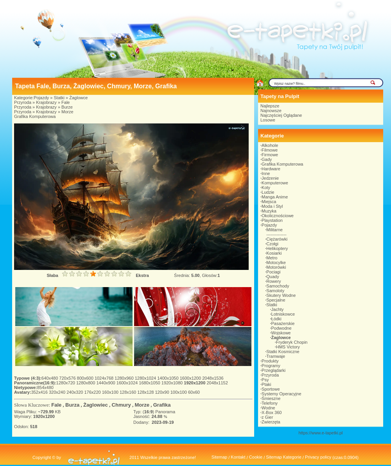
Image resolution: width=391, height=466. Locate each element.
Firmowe (270, 154)
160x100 (111, 392)
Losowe (267, 120)
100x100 (179, 392)
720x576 (68, 378)
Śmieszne (271, 398)
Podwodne (281, 328)
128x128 (146, 392)
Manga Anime (275, 197)
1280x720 (66, 382)
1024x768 (105, 378)
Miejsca (269, 201)
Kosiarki (274, 253)
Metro (271, 257)
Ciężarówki (276, 239)
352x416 (40, 392)
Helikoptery (277, 248)
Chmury (121, 405)
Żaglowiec (95, 405)
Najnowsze (271, 110)
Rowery (273, 281)
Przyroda (22, 102)
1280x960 (125, 378)
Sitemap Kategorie (283, 457)
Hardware (271, 168)
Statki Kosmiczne (282, 351)
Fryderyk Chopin (292, 342)
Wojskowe (281, 332)
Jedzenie (270, 178)
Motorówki (276, 267)
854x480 (45, 387)
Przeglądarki (273, 370)
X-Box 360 (272, 412)
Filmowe (270, 150)
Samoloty (275, 290)
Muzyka (269, 211)
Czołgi (272, 243)
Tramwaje (275, 356)
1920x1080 (172, 382)
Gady (267, 159)
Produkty (270, 361)
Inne (266, 173)
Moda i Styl (272, 206)
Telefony (270, 403)
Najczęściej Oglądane (281, 115)
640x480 (50, 378)
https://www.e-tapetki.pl (320, 432)
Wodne (268, 407)
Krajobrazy (46, 102)
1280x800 (86, 382)
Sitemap (219, 457)
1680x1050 (150, 382)
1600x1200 (191, 378)
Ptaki (266, 384)
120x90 (162, 392)
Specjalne (275, 300)
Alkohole (270, 145)
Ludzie (268, 192)
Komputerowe (275, 182)
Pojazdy (41, 97)
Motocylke (276, 262)
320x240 (57, 392)
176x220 (93, 392)
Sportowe (271, 389)
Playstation (272, 220)
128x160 (128, 392)
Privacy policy (318, 457)
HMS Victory (288, 347)
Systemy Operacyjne (281, 393)
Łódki (276, 318)
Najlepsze (269, 106)
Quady (272, 276)
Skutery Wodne (281, 295)
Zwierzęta (271, 422)
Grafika (162, 405)
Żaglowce (78, 97)
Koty (266, 187)
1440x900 (106, 382)
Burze (67, 107)
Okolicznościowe (278, 215)
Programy (271, 365)
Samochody (277, 286)
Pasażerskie (283, 323)
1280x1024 (146, 378)
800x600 (86, 378)
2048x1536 (212, 378)
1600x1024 (128, 382)
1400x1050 (168, 378)
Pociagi (273, 272)
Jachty (277, 309)
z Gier (267, 417)
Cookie (255, 457)
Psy (265, 379)
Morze (67, 111)
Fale (65, 102)
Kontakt (238, 457)
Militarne (274, 229)
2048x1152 (217, 382)
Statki (59, 97)
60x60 (194, 392)
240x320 (75, 392)
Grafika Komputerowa (35, 116)
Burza (72, 405)
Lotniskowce (283, 314)
